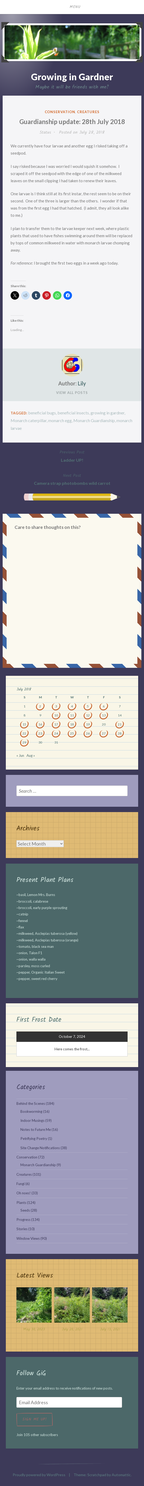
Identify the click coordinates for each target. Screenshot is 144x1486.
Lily (82, 383)
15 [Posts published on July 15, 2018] (24, 724)
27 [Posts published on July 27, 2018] (104, 733)
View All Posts (72, 392)
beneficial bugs (42, 412)
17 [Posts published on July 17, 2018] (56, 724)
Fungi (20, 1184)
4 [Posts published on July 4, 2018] (72, 706)
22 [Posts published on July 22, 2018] (24, 733)
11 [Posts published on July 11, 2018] (72, 715)
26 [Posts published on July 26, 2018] (88, 733)
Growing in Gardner (72, 76)
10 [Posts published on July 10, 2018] (56, 715)
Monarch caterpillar (29, 420)
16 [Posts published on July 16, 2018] (40, 724)
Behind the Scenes (30, 1103)
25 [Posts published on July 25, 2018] (72, 733)
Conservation (60, 112)
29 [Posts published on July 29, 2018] (24, 742)
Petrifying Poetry (33, 1138)
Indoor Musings (32, 1120)
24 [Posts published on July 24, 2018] (56, 733)
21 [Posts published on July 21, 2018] (120, 724)
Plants (21, 1202)
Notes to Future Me (35, 1129)
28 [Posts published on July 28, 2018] (120, 733)
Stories (22, 1229)
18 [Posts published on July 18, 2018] (72, 724)
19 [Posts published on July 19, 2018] (88, 724)
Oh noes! (23, 1193)
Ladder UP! (72, 455)
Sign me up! (34, 1419)
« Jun (20, 755)
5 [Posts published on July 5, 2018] (88, 706)
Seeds (25, 1210)
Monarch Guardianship (94, 420)
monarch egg (60, 420)
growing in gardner (107, 412)
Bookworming (31, 1111)
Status (45, 132)
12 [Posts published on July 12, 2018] (88, 715)
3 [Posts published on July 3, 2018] (56, 706)
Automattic (121, 1474)
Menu (75, 7)
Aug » (30, 755)
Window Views (28, 1238)
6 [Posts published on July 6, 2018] (104, 706)
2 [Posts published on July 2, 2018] (40, 706)
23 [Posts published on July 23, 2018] (40, 733)
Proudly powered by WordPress (39, 1474)
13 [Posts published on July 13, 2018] (104, 715)
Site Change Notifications (40, 1148)
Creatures (88, 112)
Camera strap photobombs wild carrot (72, 479)
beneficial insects (73, 412)
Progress (23, 1219)
